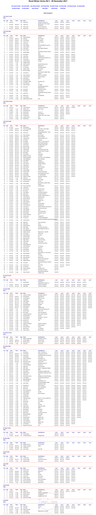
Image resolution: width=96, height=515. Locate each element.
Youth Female (54, 8)
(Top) (4, 17)
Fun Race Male (25, 8)
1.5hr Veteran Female (35, 6)
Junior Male (45, 8)
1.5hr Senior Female (15, 6)
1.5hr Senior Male (25, 6)
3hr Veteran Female (71, 6)
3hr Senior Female (54, 6)
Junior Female (35, 8)
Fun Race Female (16, 8)
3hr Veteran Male (81, 6)
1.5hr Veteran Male (45, 6)
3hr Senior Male (62, 6)
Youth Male (62, 8)
